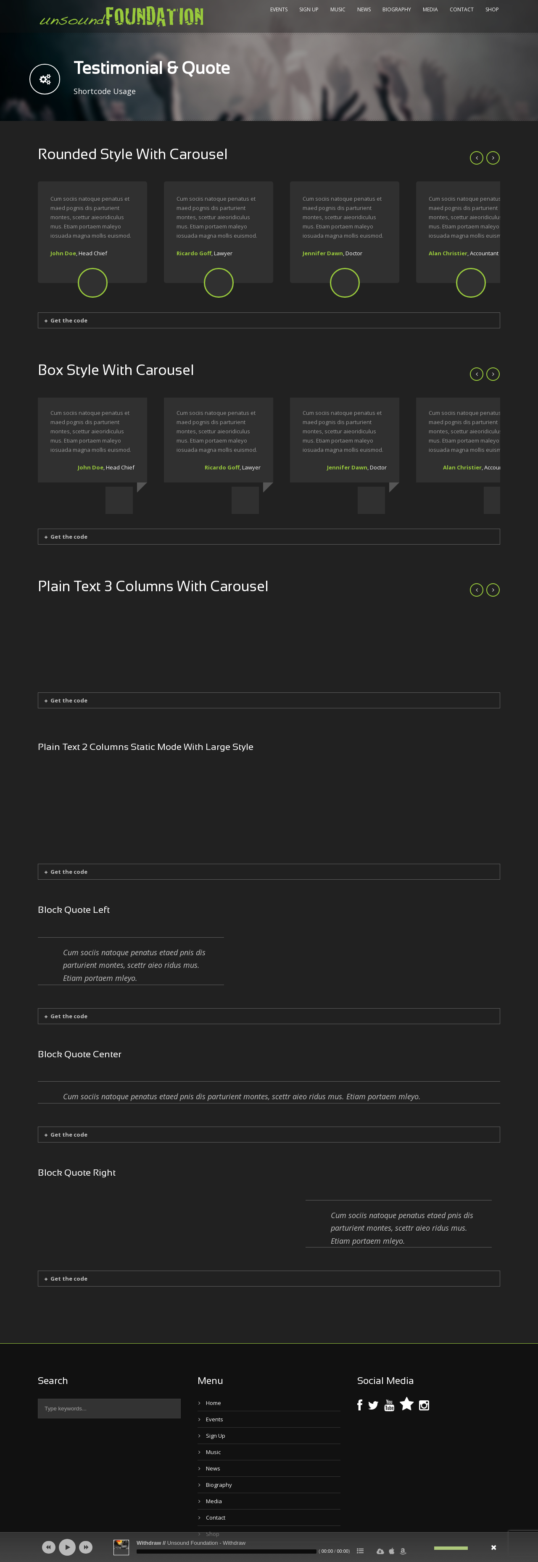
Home (213, 1375)
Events (278, 9)
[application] (269, 1547)
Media (430, 9)
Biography (396, 9)
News (364, 9)
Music (337, 9)
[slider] (226, 1551)
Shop (492, 9)
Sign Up (309, 9)
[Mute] (428, 1548)
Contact (462, 9)
